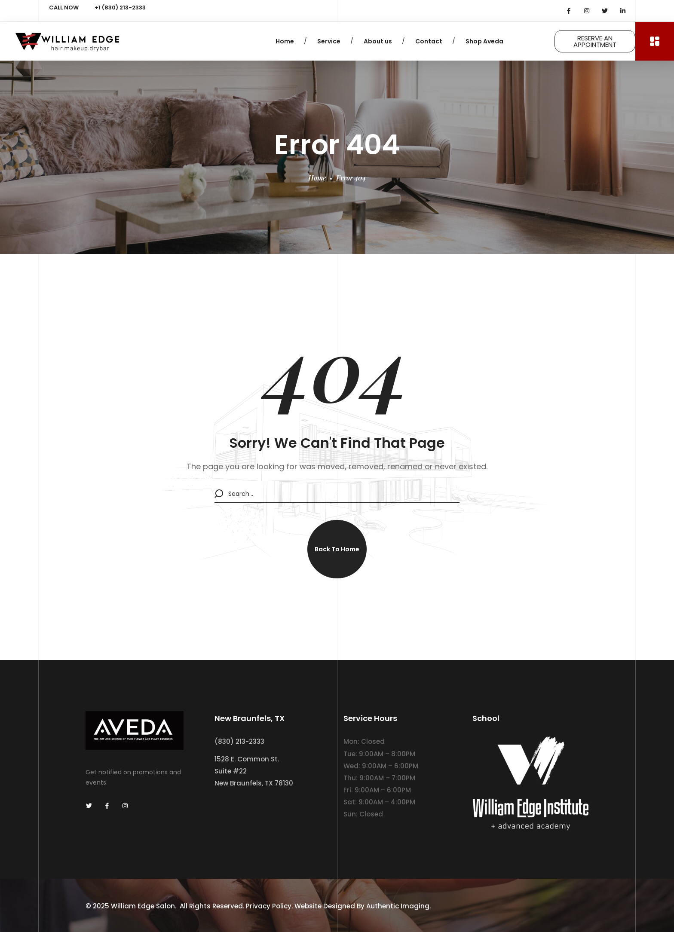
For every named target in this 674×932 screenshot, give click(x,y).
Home (317, 177)
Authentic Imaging (397, 905)
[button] (337, 549)
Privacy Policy (268, 905)
